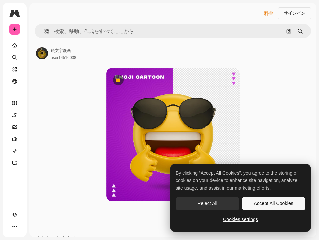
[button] (44, 31)
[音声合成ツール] (14, 151)
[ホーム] (14, 45)
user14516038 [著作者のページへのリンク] (63, 57)
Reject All (207, 203)
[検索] (14, 57)
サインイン (294, 13)
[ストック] (14, 69)
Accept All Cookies (273, 203)
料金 (268, 13)
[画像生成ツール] (14, 127)
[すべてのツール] (14, 103)
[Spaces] (14, 115)
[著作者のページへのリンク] (42, 53)
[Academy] (14, 214)
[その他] (14, 226)
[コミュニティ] (14, 81)
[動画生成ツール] (14, 139)
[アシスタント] (14, 163)
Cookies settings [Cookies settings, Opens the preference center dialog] (240, 219)
